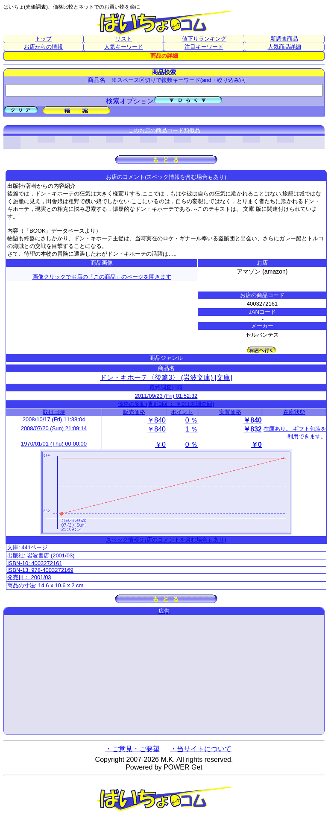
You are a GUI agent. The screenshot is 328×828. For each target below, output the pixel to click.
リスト (123, 38)
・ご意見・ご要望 (132, 748)
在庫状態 (294, 412)
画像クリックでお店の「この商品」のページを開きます (101, 277)
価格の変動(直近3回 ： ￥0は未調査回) (166, 404)
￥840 (156, 420)
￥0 (160, 444)
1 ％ (191, 429)
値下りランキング (204, 38)
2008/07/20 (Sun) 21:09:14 (54, 428)
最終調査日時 (166, 387)
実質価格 (230, 412)
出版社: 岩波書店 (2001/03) (41, 555)
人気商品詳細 (284, 47)
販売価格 (134, 412)
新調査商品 (284, 38)
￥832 (252, 429)
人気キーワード (123, 47)
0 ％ (191, 420)
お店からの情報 (43, 47)
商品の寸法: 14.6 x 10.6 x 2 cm (45, 585)
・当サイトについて (200, 748)
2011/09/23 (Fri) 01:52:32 (166, 396)
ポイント (182, 412)
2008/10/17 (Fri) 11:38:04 (54, 419)
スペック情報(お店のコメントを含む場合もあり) (166, 539)
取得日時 (54, 412)
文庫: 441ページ (27, 547)
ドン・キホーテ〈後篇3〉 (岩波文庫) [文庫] (166, 377)
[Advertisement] (164, 675)
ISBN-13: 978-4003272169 (40, 570)
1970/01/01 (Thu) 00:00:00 (54, 443)
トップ (43, 38)
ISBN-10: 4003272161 (34, 563)
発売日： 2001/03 (29, 577)
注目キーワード (203, 47)
